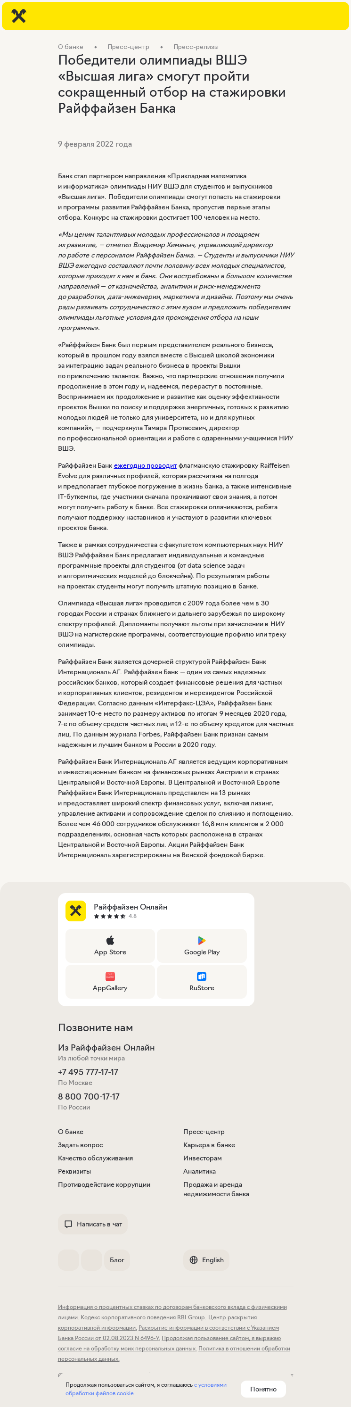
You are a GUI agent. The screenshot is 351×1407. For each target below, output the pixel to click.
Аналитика (199, 1171)
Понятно (263, 1389)
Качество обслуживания (95, 1158)
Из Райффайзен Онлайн (106, 1048)
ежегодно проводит (145, 465)
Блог (117, 1260)
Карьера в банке (209, 1145)
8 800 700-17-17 (89, 1097)
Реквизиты (74, 1171)
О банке (71, 1131)
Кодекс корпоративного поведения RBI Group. (143, 1317)
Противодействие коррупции (104, 1184)
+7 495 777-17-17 (88, 1072)
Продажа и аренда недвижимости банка (216, 1189)
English (206, 1260)
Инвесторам (202, 1158)
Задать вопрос (80, 1145)
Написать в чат (93, 1224)
